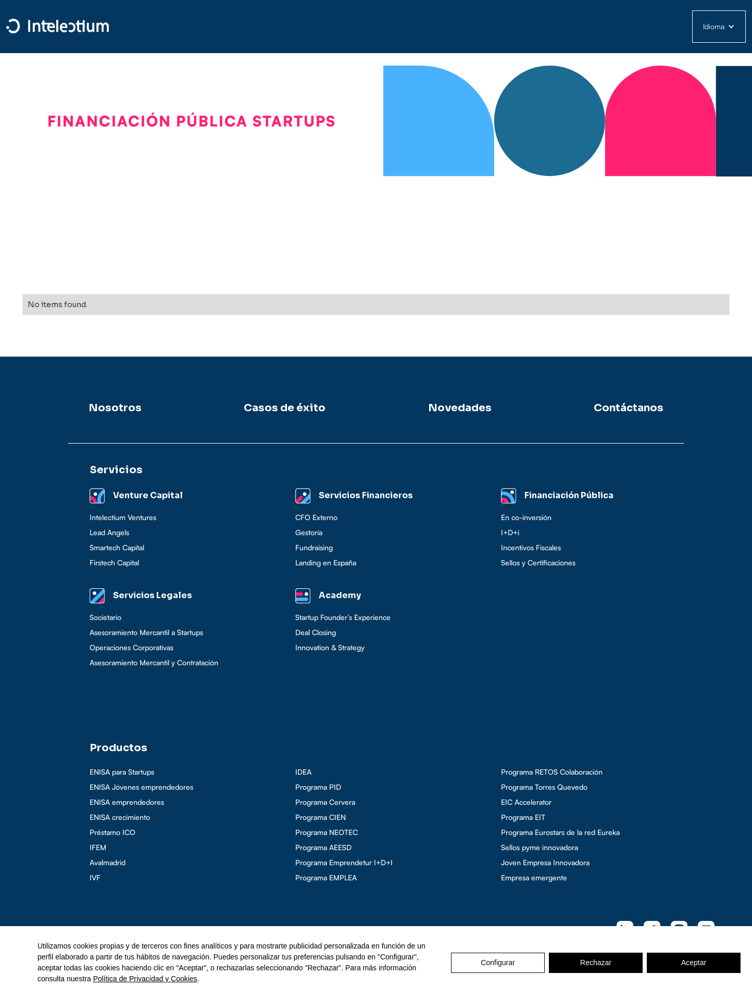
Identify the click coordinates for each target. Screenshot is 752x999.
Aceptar (693, 962)
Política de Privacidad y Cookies (145, 979)
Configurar (498, 962)
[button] (719, 26)
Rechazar (595, 962)
